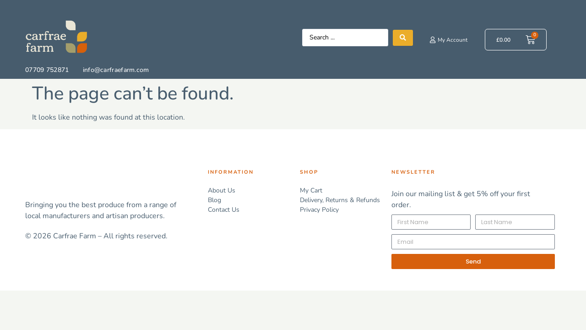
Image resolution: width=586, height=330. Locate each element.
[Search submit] (403, 38)
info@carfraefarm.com (116, 70)
